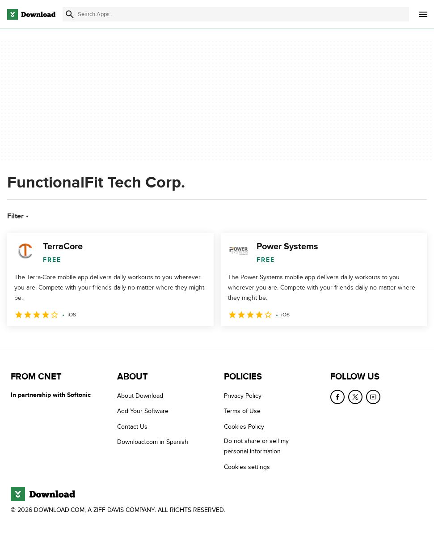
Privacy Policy (242, 396)
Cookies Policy (244, 426)
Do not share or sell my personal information (256, 446)
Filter (19, 216)
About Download (140, 396)
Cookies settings (247, 467)
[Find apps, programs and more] (236, 14)
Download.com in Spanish (152, 442)
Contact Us (132, 426)
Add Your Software (143, 411)
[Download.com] (31, 14)
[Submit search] (70, 14)
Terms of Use (242, 411)
